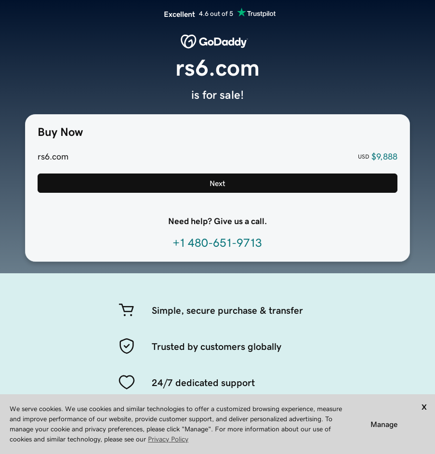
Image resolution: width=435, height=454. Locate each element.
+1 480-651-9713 (217, 243)
